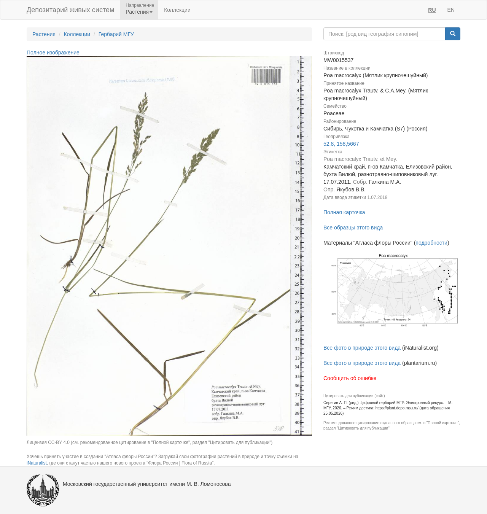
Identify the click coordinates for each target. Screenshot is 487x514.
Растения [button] (139, 12)
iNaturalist (37, 463)
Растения (44, 34)
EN (451, 10)
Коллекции (177, 10)
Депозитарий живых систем (70, 10)
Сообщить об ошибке (349, 378)
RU (432, 10)
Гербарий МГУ (116, 34)
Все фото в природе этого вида (362, 348)
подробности (431, 243)
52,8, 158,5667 (341, 144)
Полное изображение (53, 52)
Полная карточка (344, 212)
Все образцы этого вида (353, 227)
